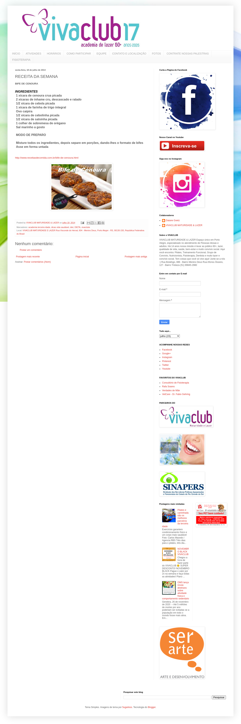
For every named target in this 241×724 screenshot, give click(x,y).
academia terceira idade (39, 227)
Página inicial (82, 256)
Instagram (167, 357)
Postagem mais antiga (136, 256)
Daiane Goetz (173, 220)
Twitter (165, 365)
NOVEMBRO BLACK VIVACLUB (183, 552)
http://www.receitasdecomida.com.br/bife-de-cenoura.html (46, 157)
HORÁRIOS (54, 53)
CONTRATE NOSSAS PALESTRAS (188, 53)
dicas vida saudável (60, 227)
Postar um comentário (31, 250)
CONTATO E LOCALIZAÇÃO (129, 53)
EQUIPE (102, 53)
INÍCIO (16, 53)
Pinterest (166, 361)
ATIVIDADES (33, 53)
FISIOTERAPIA (21, 59)
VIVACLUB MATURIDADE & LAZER (184, 225)
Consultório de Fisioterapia (175, 382)
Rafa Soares (168, 386)
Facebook (167, 349)
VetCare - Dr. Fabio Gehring (176, 394)
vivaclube (86, 227)
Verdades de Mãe (171, 390)
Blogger (152, 707)
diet (71, 227)
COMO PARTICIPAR (79, 53)
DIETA (77, 227)
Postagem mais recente (28, 256)
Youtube (166, 368)
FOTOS (156, 53)
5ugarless (127, 707)
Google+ (166, 353)
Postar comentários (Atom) (37, 262)
